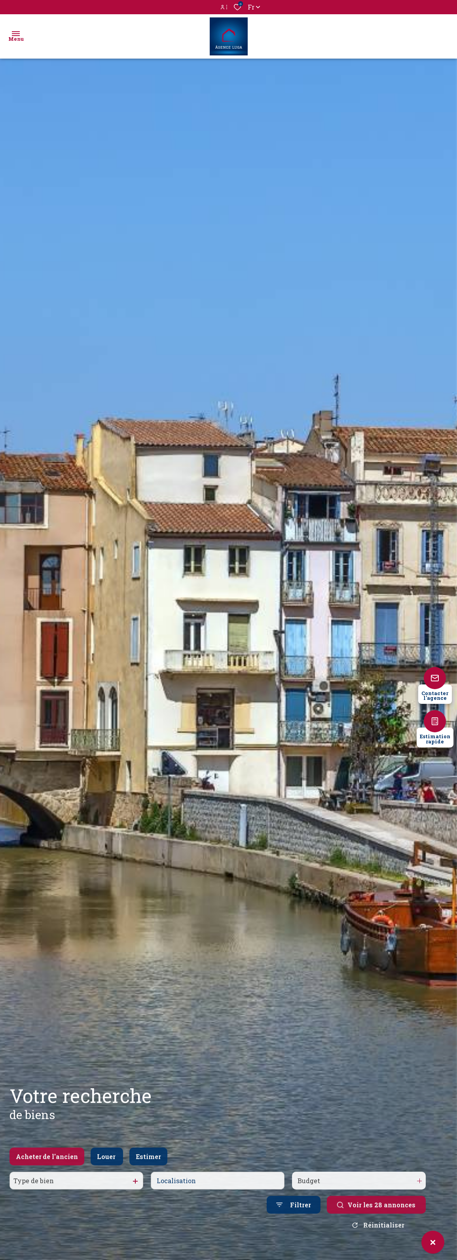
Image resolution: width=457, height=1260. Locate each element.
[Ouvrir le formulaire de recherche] (293, 1213)
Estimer (148, 1165)
